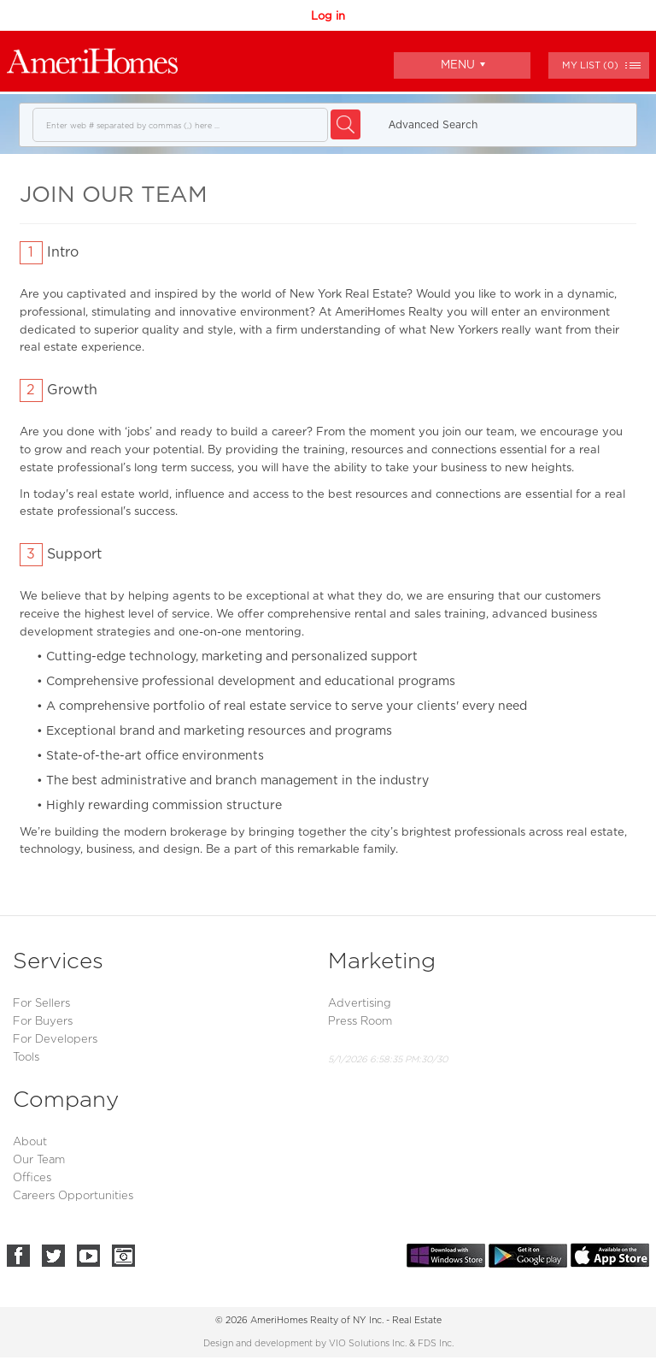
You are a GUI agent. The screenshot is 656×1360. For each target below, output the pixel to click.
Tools (26, 1057)
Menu (463, 64)
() (590, 65)
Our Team (39, 1160)
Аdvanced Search (433, 125)
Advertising (359, 1003)
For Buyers (43, 1021)
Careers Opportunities (73, 1196)
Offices (32, 1178)
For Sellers (41, 1003)
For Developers (55, 1039)
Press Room (360, 1021)
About (30, 1142)
